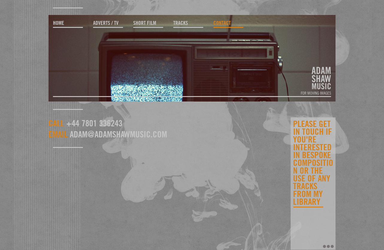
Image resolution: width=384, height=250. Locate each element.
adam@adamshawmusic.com (118, 134)
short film (144, 22)
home (58, 22)
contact (222, 22)
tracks (180, 22)
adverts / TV (106, 22)
